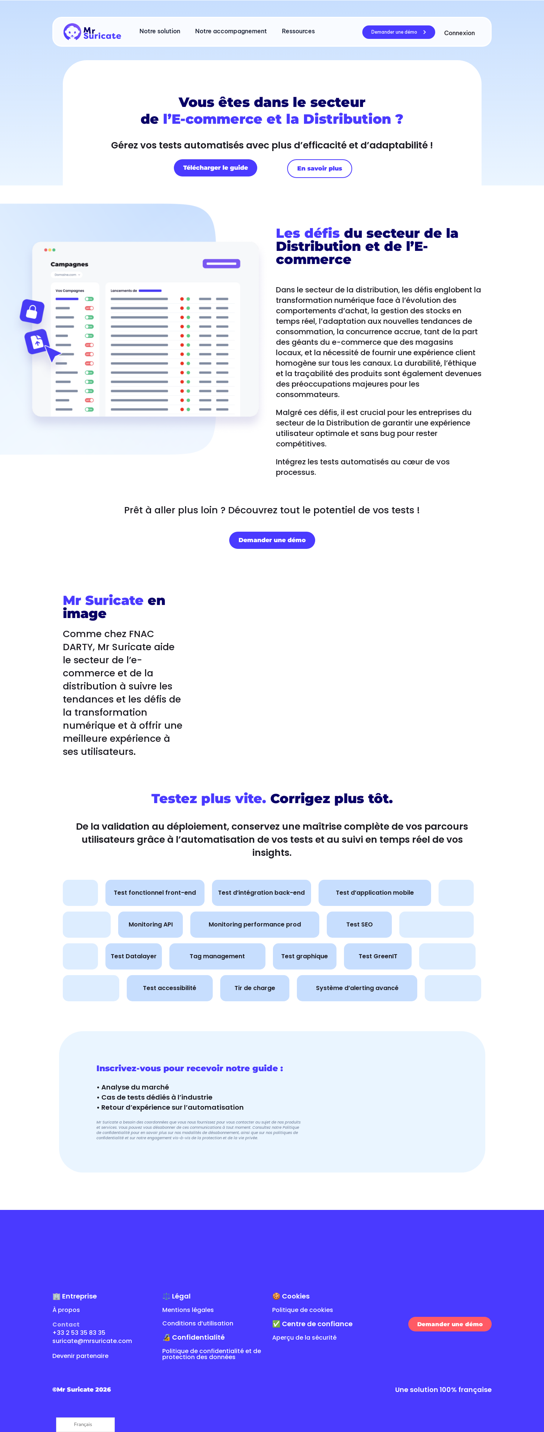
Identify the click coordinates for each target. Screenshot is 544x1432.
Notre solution (159, 31)
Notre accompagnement (231, 31)
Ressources (298, 31)
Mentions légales (188, 1310)
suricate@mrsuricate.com (92, 1341)
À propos (66, 1310)
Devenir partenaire (80, 1356)
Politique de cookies (302, 1310)
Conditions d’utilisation (197, 1323)
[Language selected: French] (85, 1424)
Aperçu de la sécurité (304, 1337)
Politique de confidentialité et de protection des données (211, 1354)
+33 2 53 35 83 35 (78, 1332)
